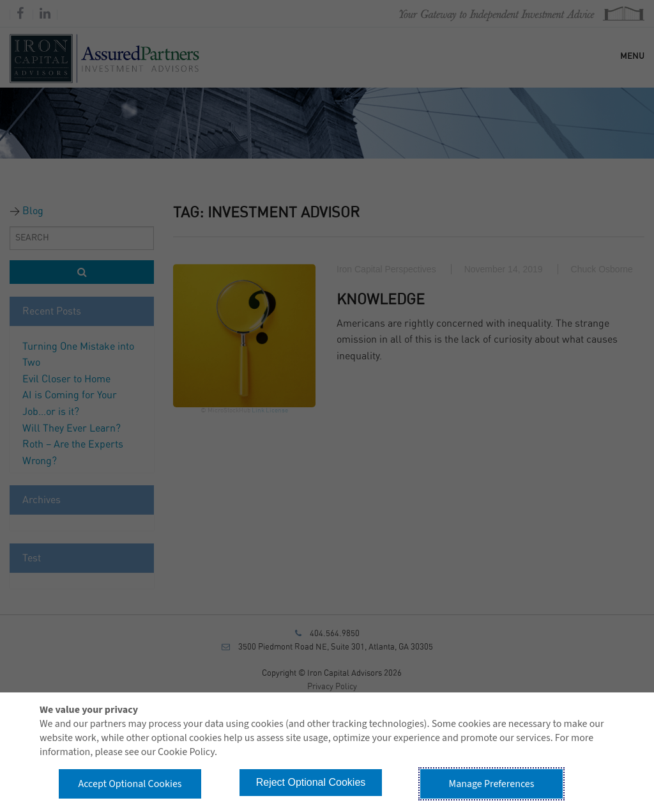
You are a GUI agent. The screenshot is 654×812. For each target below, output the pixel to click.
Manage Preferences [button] (492, 784)
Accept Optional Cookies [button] (129, 784)
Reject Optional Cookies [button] (311, 782)
